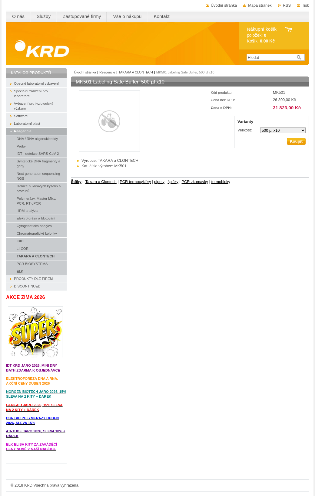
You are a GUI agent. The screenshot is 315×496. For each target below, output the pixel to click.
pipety (159, 181)
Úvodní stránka (224, 5)
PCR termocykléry (135, 181)
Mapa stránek (260, 5)
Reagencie (107, 72)
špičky (172, 181)
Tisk (305, 5)
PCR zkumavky (194, 181)
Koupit (296, 141)
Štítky (76, 181)
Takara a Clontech (101, 181)
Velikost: (244, 130)
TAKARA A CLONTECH (135, 72)
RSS (287, 5)
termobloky (220, 181)
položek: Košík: (262, 35)
